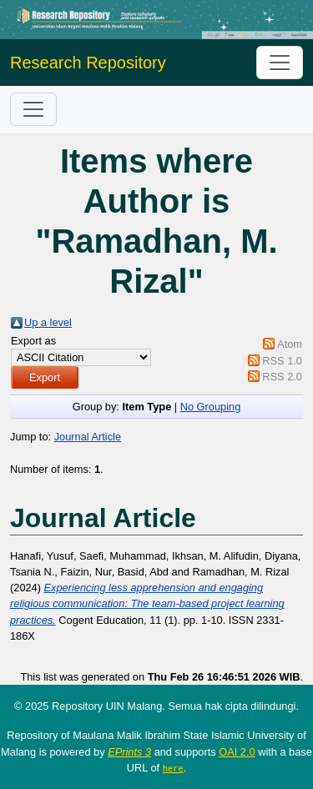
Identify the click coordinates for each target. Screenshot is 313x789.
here (173, 768)
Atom (289, 344)
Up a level (48, 322)
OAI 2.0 (237, 752)
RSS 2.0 (282, 376)
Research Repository (88, 62)
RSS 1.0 (282, 360)
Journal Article (87, 436)
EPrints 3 (129, 752)
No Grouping (210, 406)
